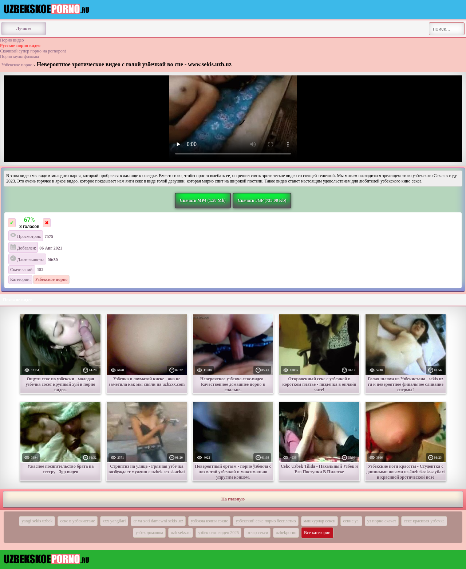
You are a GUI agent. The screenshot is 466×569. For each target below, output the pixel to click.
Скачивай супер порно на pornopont (33, 51)
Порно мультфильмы (19, 56)
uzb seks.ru (180, 532)
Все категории (317, 532)
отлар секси (257, 532)
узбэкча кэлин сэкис (209, 520)
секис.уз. (351, 520)
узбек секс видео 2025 (218, 532)
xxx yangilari (114, 520)
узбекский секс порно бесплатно (266, 520)
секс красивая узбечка (424, 520)
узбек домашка (149, 532)
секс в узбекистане (77, 520)
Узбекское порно (16, 64)
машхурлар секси (320, 520)
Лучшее (23, 28)
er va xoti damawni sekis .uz (158, 520)
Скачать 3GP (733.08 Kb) (262, 200)
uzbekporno (286, 532)
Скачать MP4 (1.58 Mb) (203, 200)
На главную (233, 499)
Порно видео (12, 40)
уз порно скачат (381, 520)
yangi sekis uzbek (36, 520)
